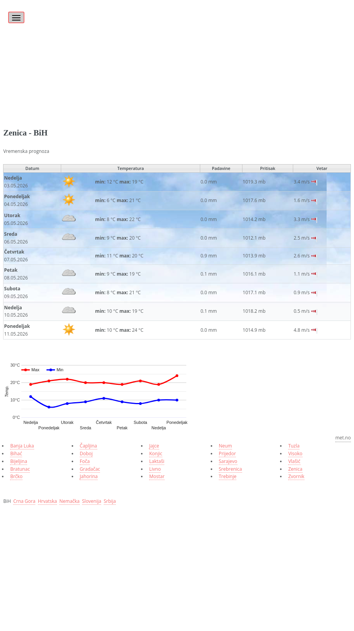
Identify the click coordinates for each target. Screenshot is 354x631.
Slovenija (91, 501)
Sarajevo (228, 461)
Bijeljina (18, 461)
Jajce (154, 445)
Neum (225, 445)
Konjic (155, 453)
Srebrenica (230, 469)
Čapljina (88, 445)
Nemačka (69, 501)
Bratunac (20, 469)
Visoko (295, 453)
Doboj (86, 453)
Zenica (295, 469)
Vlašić (294, 461)
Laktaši (156, 461)
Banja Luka (22, 445)
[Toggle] (15, 13)
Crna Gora (24, 501)
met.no (343, 437)
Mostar (157, 476)
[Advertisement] (177, 54)
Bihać (16, 453)
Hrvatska (47, 501)
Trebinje (228, 476)
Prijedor (227, 453)
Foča (85, 461)
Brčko (16, 476)
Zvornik (296, 476)
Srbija (110, 501)
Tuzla (293, 445)
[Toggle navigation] (16, 17)
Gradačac (90, 469)
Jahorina (89, 476)
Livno (155, 469)
